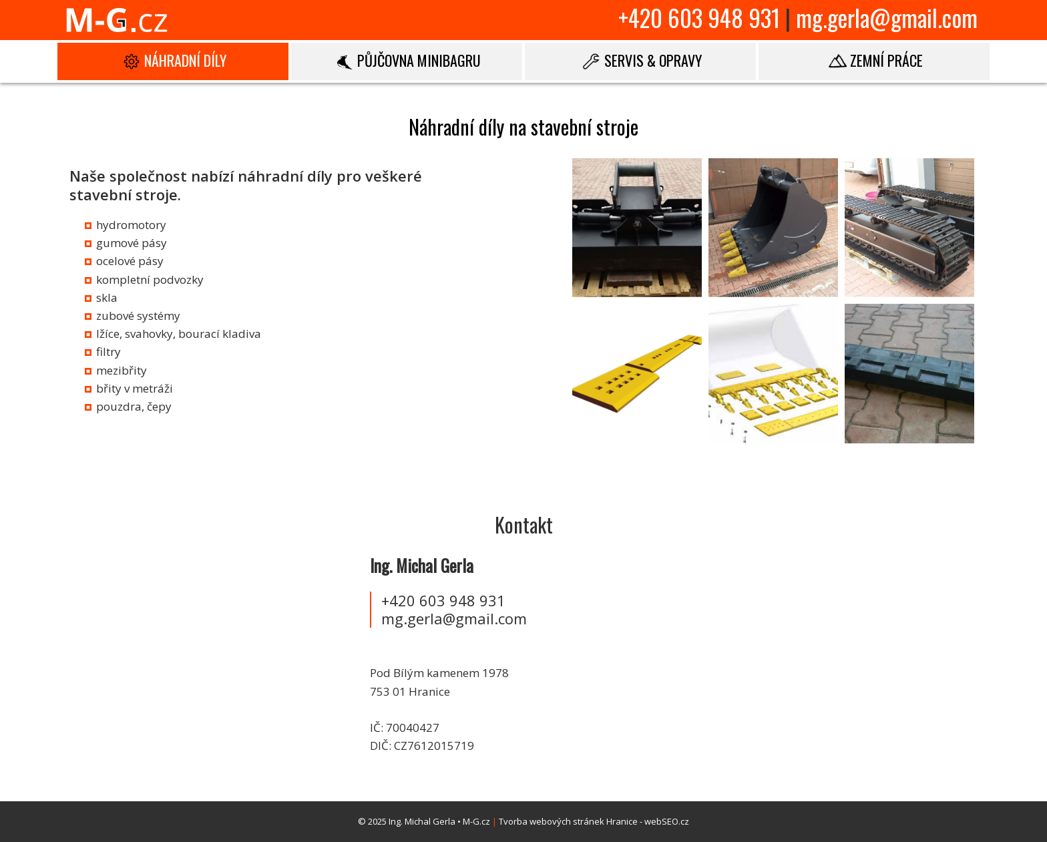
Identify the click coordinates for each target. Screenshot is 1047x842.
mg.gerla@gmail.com (887, 17)
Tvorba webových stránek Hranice (568, 821)
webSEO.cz (666, 821)
